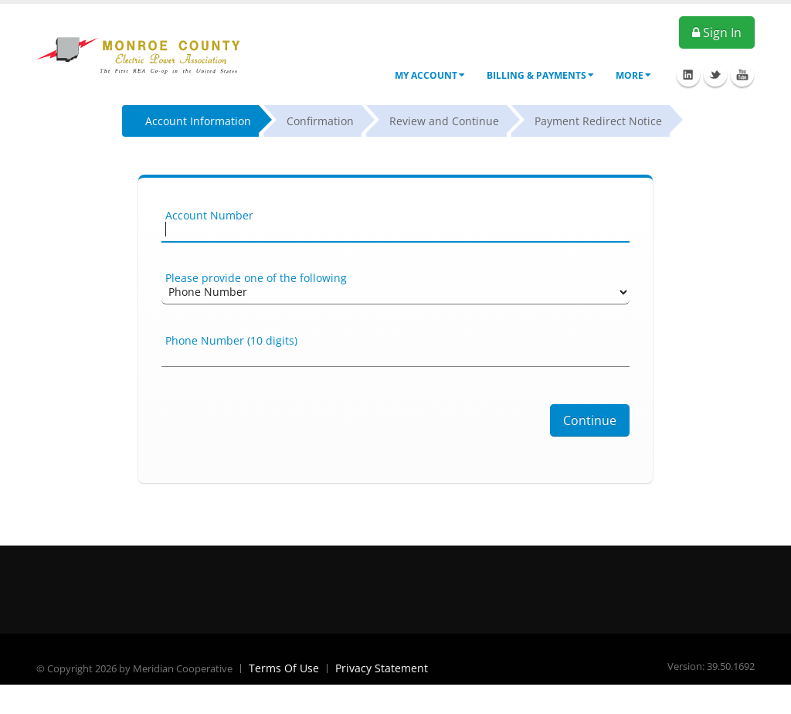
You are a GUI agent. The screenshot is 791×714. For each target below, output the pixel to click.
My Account (430, 75)
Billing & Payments (540, 75)
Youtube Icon (742, 75)
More (633, 75)
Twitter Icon (715, 75)
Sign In (717, 32)
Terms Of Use (284, 668)
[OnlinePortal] (144, 53)
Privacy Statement (381, 668)
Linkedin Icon (688, 75)
